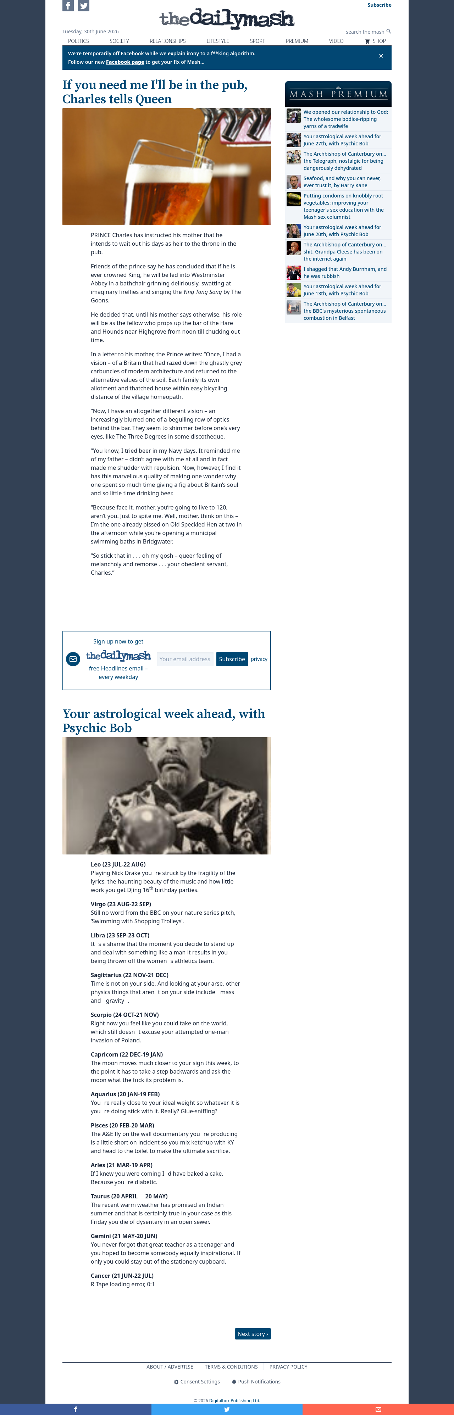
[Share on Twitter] (227, 1409)
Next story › (253, 1334)
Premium (297, 41)
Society (119, 41)
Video (336, 41)
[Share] (378, 1409)
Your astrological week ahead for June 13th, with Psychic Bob (342, 290)
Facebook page (125, 62)
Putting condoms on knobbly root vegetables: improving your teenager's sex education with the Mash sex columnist (344, 206)
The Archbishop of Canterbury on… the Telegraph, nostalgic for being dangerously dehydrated (345, 160)
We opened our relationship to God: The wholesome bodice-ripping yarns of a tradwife (346, 118)
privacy (259, 659)
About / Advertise (169, 1366)
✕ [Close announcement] (381, 55)
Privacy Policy (289, 1366)
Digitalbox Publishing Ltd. (234, 1401)
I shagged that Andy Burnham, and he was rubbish (345, 272)
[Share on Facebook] (75, 1409)
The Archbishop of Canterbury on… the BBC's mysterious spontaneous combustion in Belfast (345, 310)
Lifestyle (217, 41)
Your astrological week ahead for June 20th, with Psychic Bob (342, 231)
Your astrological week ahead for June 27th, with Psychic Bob (342, 140)
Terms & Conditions (231, 1366)
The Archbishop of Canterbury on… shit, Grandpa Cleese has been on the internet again (345, 251)
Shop (375, 41)
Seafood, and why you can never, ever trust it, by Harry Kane (342, 182)
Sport (257, 41)
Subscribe (232, 659)
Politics (78, 41)
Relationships (168, 41)
